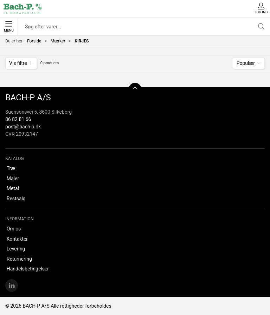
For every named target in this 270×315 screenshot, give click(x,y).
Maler (13, 178)
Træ (11, 168)
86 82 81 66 (18, 119)
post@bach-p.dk (23, 126)
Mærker (58, 41)
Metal (13, 188)
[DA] (22, 9)
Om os (14, 229)
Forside (34, 41)
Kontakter (17, 239)
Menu (8, 26)
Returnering (19, 259)
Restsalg (16, 198)
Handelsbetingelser (28, 269)
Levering (16, 249)
